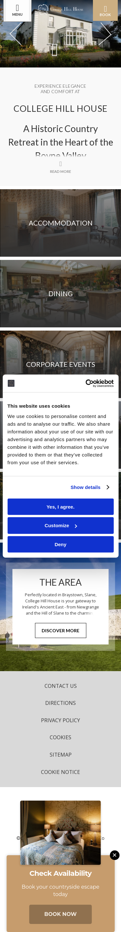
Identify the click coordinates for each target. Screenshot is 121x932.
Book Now (60, 914)
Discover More (60, 630)
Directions (60, 702)
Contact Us (61, 685)
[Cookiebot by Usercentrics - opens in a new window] (86, 383)
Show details (86, 487)
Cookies (60, 737)
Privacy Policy (60, 720)
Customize (61, 525)
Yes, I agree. (60, 506)
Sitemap (61, 754)
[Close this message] (114, 855)
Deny (60, 544)
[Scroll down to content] (55, 49)
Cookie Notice (60, 772)
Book (105, 10)
